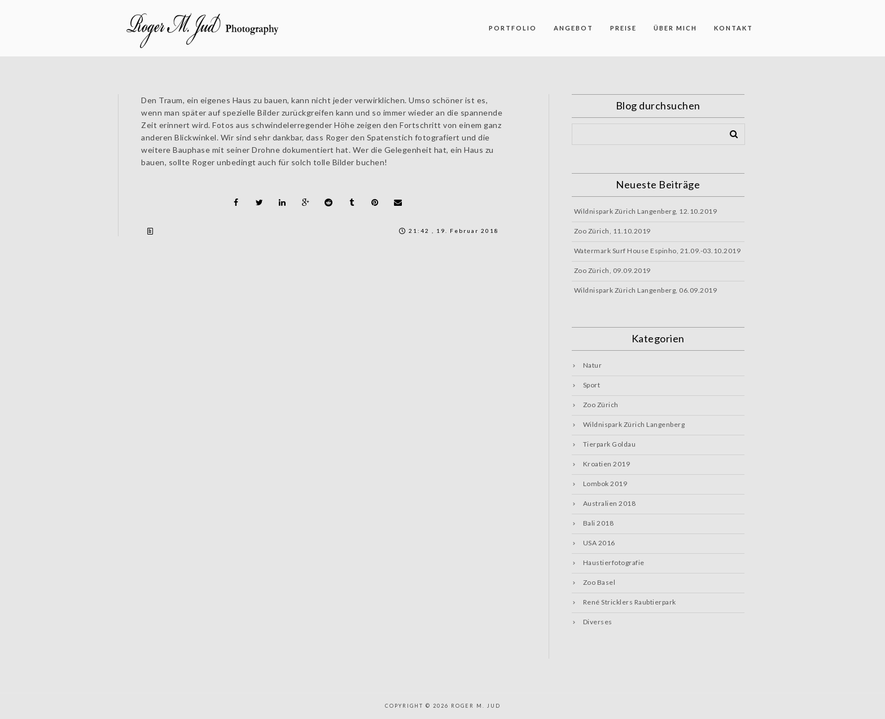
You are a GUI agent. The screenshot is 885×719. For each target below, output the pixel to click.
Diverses (597, 621)
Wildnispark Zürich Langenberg (634, 424)
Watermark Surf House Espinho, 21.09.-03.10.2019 (657, 250)
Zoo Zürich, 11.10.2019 (612, 231)
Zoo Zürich (601, 404)
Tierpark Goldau (609, 444)
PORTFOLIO (513, 28)
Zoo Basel (599, 582)
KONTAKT (733, 28)
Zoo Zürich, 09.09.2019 (612, 270)
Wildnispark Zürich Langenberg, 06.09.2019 (645, 290)
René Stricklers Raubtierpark (629, 602)
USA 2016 (599, 543)
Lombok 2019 (605, 483)
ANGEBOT (573, 28)
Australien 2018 (609, 503)
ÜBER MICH (675, 28)
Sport (592, 385)
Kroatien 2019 (606, 464)
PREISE (623, 28)
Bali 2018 (598, 523)
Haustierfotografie (614, 562)
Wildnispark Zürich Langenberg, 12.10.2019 (645, 211)
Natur (592, 365)
